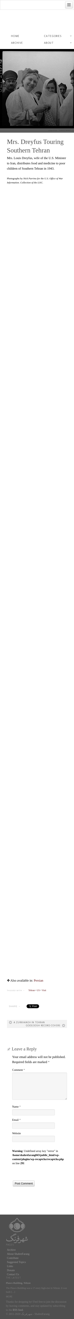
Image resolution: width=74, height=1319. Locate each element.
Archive (17, 43)
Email (16, 1119)
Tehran (31, 990)
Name (16, 1106)
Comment (18, 1070)
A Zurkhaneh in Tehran (29, 1022)
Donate (11, 1270)
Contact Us (13, 1274)
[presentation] (41, 1173)
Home (15, 36)
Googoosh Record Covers (43, 1025)
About (58, 43)
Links (10, 1266)
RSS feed (18, 1309)
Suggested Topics (16, 1262)
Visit (44, 990)
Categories (58, 36)
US (38, 990)
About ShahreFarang (18, 1253)
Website (16, 1133)
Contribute (13, 1258)
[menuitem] (38, 980)
